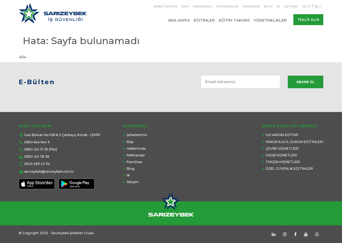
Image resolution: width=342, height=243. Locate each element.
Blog (268, 6)
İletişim (291, 6)
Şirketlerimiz (166, 6)
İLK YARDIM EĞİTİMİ (282, 135)
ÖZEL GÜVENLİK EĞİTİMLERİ (289, 169)
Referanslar (227, 6)
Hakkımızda (202, 6)
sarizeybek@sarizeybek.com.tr (49, 171)
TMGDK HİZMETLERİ (283, 162)
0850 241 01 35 (36, 149)
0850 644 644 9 (37, 142)
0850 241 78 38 (36, 157)
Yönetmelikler (270, 20)
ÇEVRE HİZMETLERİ (282, 148)
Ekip (185, 6)
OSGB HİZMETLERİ (281, 155)
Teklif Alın (308, 20)
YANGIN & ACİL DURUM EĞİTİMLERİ (294, 142)
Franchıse (251, 6)
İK (278, 6)
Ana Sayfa (179, 20)
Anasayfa (294, 51)
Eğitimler (204, 20)
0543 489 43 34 (37, 164)
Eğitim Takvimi (234, 20)
